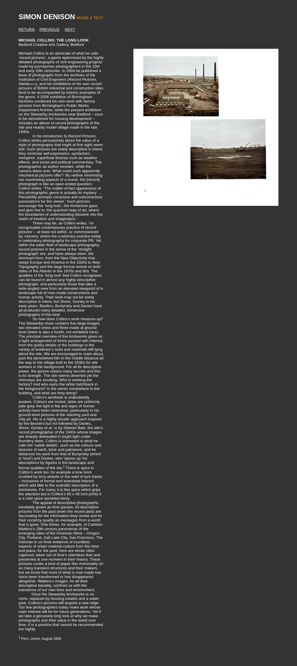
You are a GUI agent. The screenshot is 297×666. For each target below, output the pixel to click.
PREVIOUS (49, 29)
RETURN (27, 29)
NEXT (70, 29)
